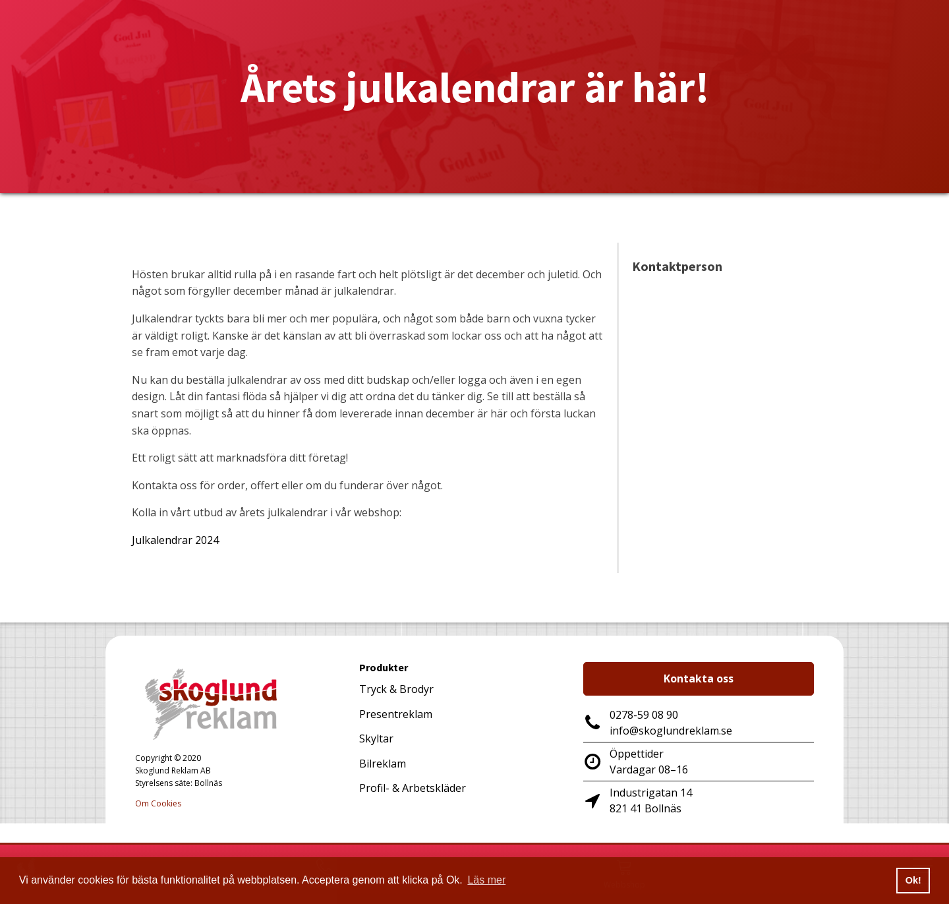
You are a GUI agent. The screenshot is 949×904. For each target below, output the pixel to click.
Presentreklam (395, 714)
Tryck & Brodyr (396, 689)
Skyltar (376, 738)
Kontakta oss (698, 678)
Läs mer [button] (486, 880)
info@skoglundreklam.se (671, 730)
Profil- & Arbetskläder (412, 788)
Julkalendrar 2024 (175, 540)
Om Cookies (158, 803)
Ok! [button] (913, 880)
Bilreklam (382, 763)
